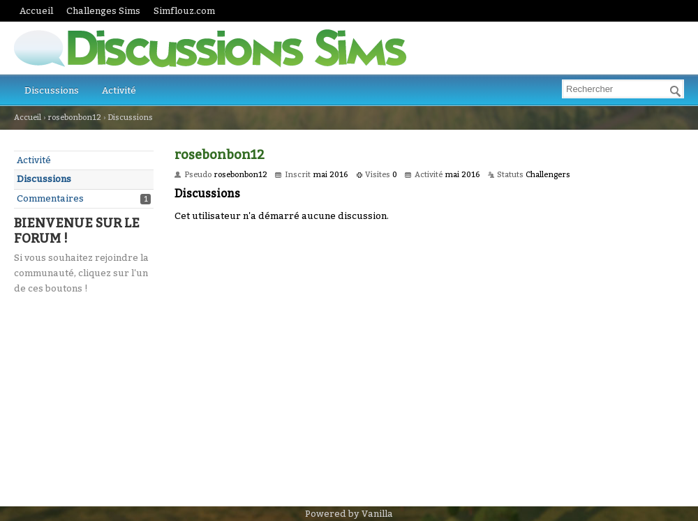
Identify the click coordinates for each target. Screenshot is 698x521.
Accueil (36, 11)
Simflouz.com (184, 11)
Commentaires (50, 198)
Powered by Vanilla (349, 513)
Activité (119, 90)
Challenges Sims (103, 11)
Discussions (51, 90)
